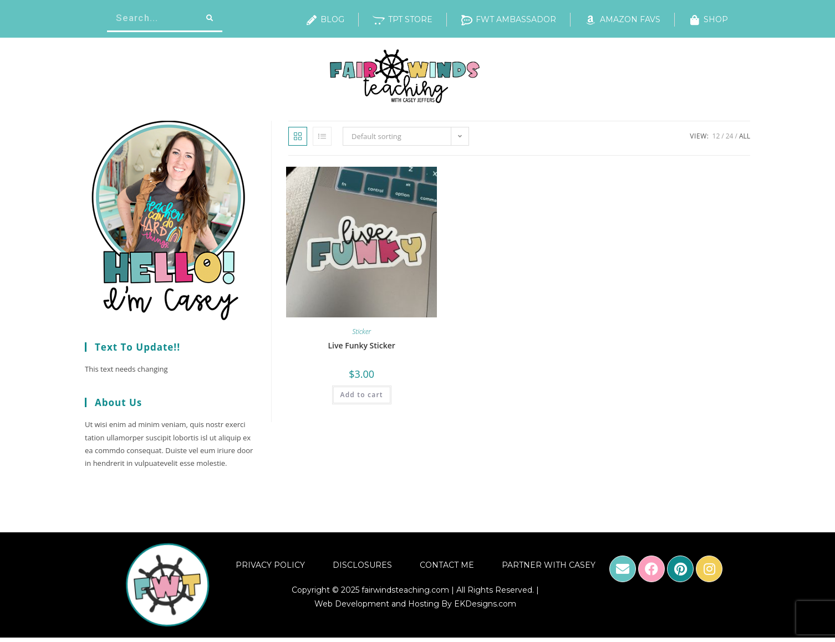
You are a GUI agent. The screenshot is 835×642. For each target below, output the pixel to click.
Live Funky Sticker (361, 345)
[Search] (208, 18)
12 (716, 136)
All (744, 136)
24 (730, 136)
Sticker (361, 331)
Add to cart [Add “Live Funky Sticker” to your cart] (361, 394)
